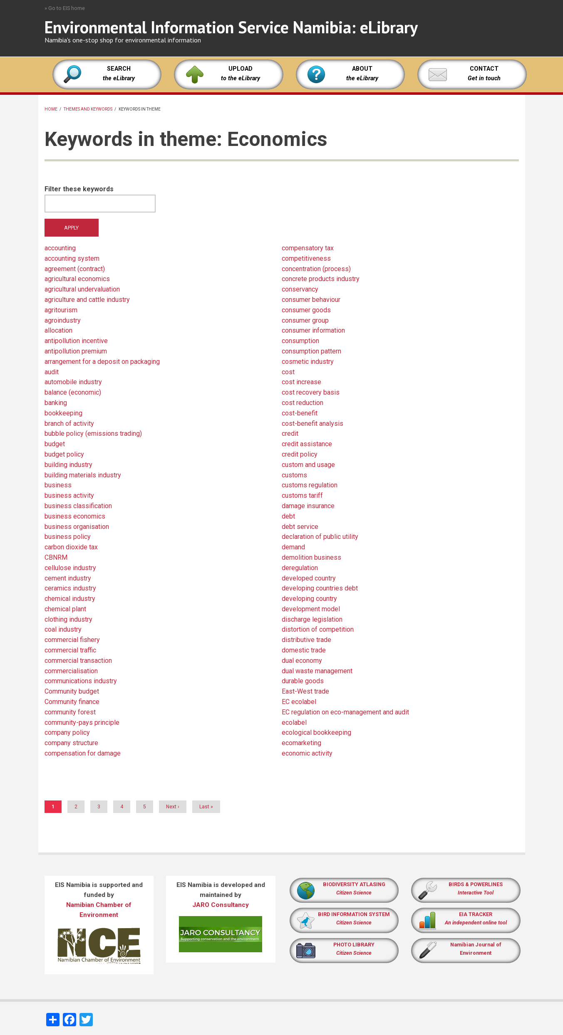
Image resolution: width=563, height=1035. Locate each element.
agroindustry (63, 320)
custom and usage (308, 465)
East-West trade (305, 691)
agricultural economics (77, 279)
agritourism (61, 310)
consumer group (305, 320)
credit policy (299, 454)
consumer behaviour (311, 300)
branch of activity (69, 423)
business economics (75, 516)
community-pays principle (82, 722)
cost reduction (302, 403)
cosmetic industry (308, 362)
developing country (309, 599)
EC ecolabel (299, 702)
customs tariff (302, 495)
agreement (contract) (75, 269)
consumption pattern (311, 351)
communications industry (81, 681)
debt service (300, 527)
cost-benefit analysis (312, 423)
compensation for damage (83, 753)
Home (51, 109)
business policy (68, 537)
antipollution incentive (76, 341)
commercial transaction (78, 660)
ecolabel (294, 722)
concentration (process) (316, 269)
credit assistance (307, 444)
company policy (67, 732)
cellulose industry (70, 568)
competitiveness (306, 258)
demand (293, 547)
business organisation (77, 527)
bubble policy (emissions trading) (93, 433)
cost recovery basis (311, 392)
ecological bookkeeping (316, 732)
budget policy (64, 454)
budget (55, 444)
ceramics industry (70, 588)
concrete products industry (321, 279)
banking (56, 403)
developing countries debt (320, 588)
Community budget (72, 691)
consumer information (313, 330)
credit (290, 433)
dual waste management (317, 671)
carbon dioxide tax (71, 547)
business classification (78, 506)
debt (288, 516)
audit (52, 372)
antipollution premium (76, 351)
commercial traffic (70, 650)
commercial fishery (72, 640)
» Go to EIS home (65, 8)
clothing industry (68, 619)
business (58, 485)
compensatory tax (308, 248)
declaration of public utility (320, 537)
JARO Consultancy (220, 905)
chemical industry (70, 599)
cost (288, 372)
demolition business (311, 557)
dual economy (302, 660)
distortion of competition (318, 629)
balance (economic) (73, 392)
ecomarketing (301, 743)
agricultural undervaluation (82, 289)
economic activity (307, 753)
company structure (71, 743)
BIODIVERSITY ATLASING (354, 884)
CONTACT (484, 68)
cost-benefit (299, 413)
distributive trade (306, 640)
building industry (68, 465)
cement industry (68, 578)
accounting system (72, 258)
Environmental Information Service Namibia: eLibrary (231, 27)
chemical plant (65, 609)
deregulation (300, 568)
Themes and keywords (88, 109)
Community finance (72, 702)
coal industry (63, 629)
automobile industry (73, 382)
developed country (309, 578)
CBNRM (56, 557)
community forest (70, 712)
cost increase (301, 382)
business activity (69, 495)
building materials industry (83, 475)
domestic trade (304, 650)
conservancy (300, 289)
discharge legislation (312, 619)
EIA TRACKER (475, 914)
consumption (300, 341)
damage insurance (308, 506)
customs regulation (309, 485)
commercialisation (71, 671)
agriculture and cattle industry (87, 300)
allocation (58, 330)
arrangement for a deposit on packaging (102, 362)
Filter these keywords (79, 189)
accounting (60, 248)
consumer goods (306, 310)
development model (311, 609)
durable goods (303, 681)
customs (294, 475)
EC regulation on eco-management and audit (345, 712)
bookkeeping (63, 413)
